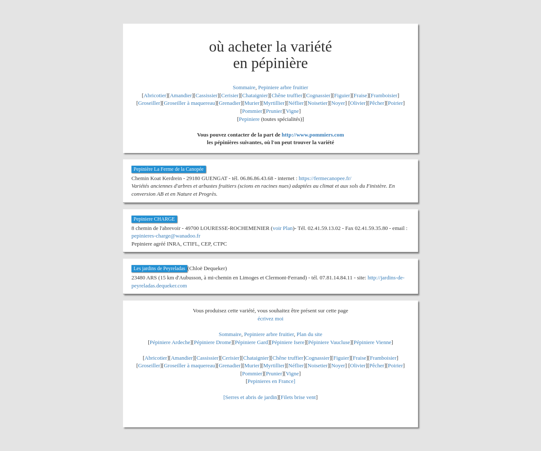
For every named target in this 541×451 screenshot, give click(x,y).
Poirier (395, 103)
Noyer (338, 103)
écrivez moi (271, 318)
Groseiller (149, 103)
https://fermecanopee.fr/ (325, 178)
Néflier (296, 103)
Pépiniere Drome (212, 342)
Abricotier (155, 95)
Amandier (181, 95)
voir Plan (282, 228)
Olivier (358, 103)
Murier (252, 103)
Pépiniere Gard (251, 342)
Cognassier (318, 95)
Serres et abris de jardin (251, 397)
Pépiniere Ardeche (170, 342)
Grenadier (229, 103)
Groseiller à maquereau (189, 103)
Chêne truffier (286, 95)
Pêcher (376, 103)
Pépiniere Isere (288, 342)
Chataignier (255, 95)
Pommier (252, 111)
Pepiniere (249, 119)
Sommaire (244, 87)
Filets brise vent (298, 397)
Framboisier (384, 95)
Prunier (274, 111)
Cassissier (207, 95)
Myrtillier (274, 103)
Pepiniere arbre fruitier (283, 87)
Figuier (342, 95)
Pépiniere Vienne (372, 342)
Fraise (360, 95)
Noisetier (318, 103)
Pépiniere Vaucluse (329, 342)
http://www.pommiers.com (313, 134)
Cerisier (229, 95)
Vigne (292, 111)
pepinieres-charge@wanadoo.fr (165, 235)
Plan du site (309, 334)
